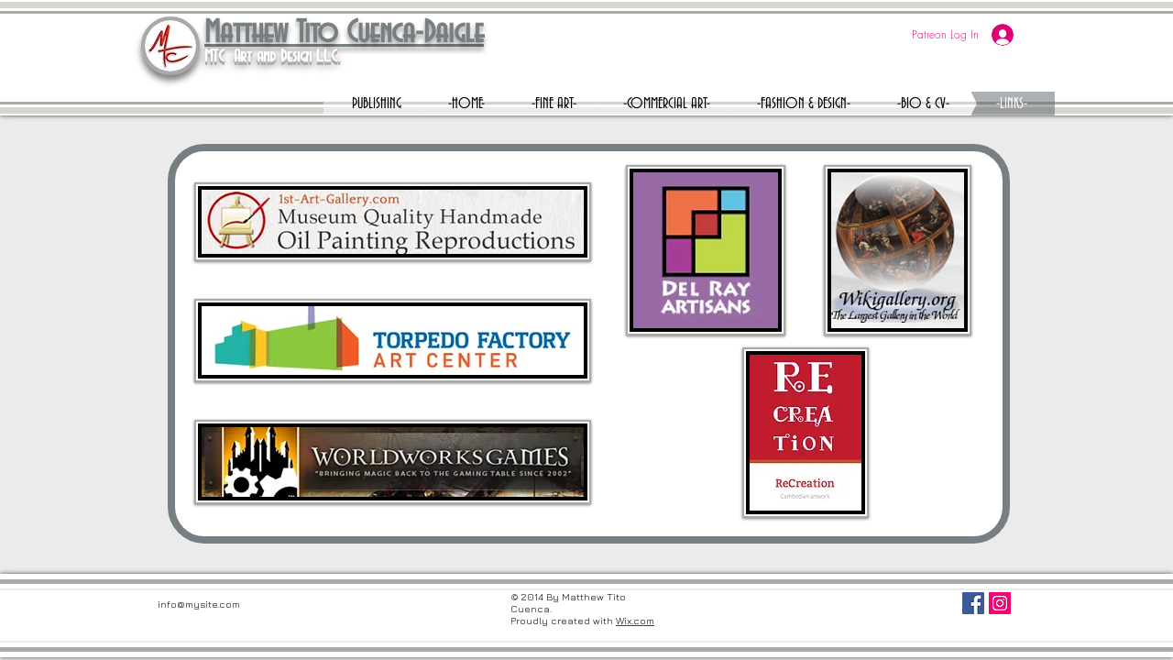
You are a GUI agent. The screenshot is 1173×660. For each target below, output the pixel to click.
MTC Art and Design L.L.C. (272, 57)
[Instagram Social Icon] (1000, 603)
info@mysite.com (199, 604)
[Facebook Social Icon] (973, 603)
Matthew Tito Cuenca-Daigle (344, 33)
